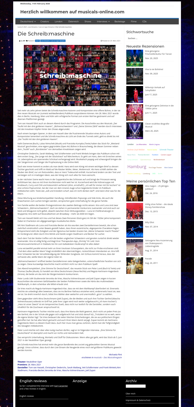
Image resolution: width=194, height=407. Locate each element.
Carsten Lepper (166, 155)
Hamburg (136, 166)
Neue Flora (131, 155)
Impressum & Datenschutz (138, 400)
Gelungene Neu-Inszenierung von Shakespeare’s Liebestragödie (158, 243)
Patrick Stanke (152, 150)
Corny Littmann (132, 160)
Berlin (160, 173)
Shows (88, 21)
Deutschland (26, 21)
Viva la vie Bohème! (154, 69)
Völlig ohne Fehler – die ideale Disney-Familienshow (159, 205)
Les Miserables (141, 144)
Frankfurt (155, 155)
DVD (153, 174)
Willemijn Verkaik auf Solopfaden (155, 89)
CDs (144, 21)
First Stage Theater (155, 168)
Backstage (120, 21)
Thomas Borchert (144, 155)
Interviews (102, 21)
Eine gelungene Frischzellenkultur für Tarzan (158, 52)
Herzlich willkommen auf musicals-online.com (72, 11)
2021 (25, 27)
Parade (148, 258)
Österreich (73, 21)
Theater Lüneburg (133, 173)
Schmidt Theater (166, 149)
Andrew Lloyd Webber (136, 149)
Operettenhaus (145, 160)
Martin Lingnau (154, 144)
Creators (44, 21)
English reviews (27, 396)
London (58, 21)
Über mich (130, 393)
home (20, 27)
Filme (134, 21)
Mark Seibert (168, 168)
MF (24, 41)
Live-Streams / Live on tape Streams (41, 27)
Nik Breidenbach (159, 160)
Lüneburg (146, 173)
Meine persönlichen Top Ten (150, 181)
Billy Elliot (149, 222)
